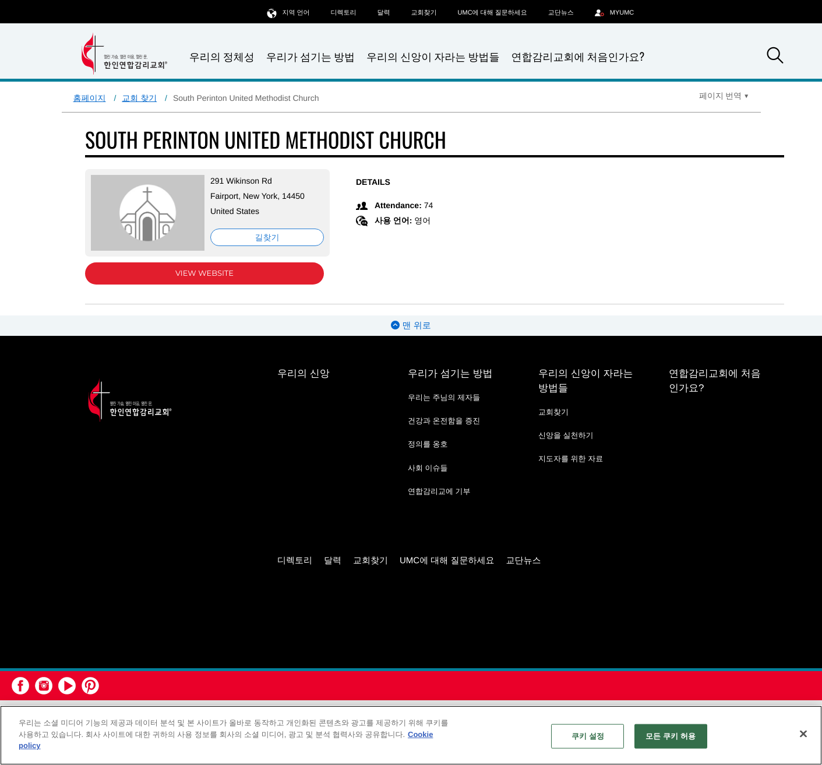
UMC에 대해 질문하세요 (492, 12)
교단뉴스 (561, 12)
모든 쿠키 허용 (670, 736)
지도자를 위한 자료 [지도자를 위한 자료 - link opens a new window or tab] (570, 458)
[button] (775, 57)
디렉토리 (344, 12)
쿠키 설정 (587, 736)
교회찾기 (424, 12)
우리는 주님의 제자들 (444, 397)
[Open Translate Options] (724, 95)
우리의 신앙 (303, 373)
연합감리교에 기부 (439, 491)
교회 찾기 (139, 98)
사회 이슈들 (428, 468)
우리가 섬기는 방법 (310, 57)
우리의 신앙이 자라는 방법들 (433, 57)
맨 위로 (411, 326)
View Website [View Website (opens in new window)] (204, 273)
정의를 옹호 (428, 444)
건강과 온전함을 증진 (444, 420)
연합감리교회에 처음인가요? (577, 56)
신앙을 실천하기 (566, 435)
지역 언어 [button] (288, 12)
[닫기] (803, 734)
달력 (384, 12)
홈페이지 (89, 98)
